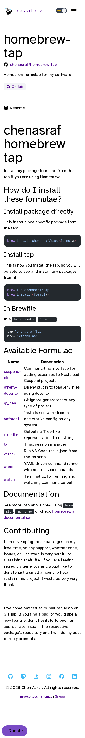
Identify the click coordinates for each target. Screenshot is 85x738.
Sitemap (46, 696)
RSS (60, 696)
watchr (10, 479)
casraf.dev (23, 10)
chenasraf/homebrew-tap (33, 64)
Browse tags (29, 696)
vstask (10, 453)
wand (8, 466)
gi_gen (10, 403)
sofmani (11, 418)
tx (5, 444)
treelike (11, 434)
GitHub (14, 87)
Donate (15, 730)
